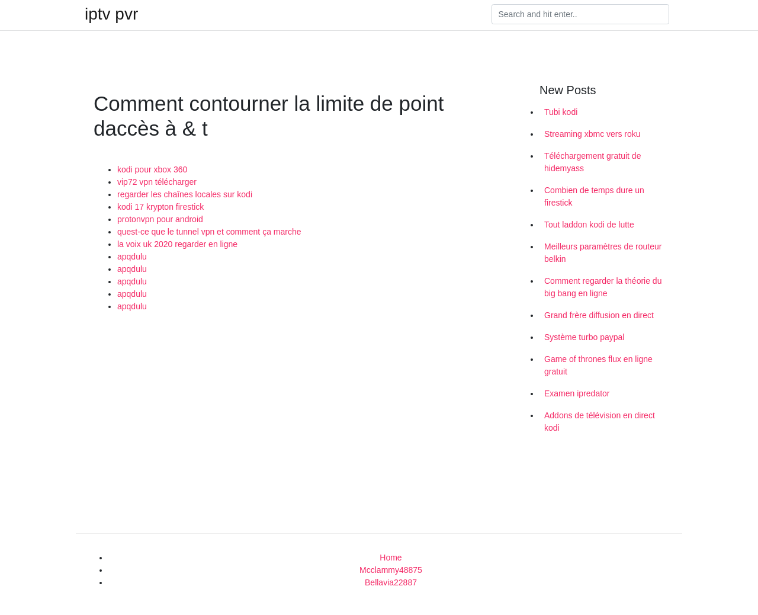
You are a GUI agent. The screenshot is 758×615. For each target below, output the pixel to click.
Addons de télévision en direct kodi (599, 422)
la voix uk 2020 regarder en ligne (177, 244)
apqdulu (132, 256)
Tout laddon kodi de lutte (589, 224)
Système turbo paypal (584, 337)
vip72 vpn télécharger (157, 182)
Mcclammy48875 (390, 570)
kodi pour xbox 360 (152, 169)
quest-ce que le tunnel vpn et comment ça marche (209, 231)
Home (391, 557)
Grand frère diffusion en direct (599, 315)
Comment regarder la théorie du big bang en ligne (602, 287)
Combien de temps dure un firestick (594, 196)
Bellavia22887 (391, 582)
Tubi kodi (560, 112)
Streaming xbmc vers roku (592, 134)
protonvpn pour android (160, 219)
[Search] (580, 14)
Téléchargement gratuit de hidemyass (592, 162)
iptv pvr (111, 14)
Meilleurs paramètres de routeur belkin (602, 253)
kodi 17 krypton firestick (160, 207)
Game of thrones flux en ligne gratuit (598, 365)
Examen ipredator (577, 393)
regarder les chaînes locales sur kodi (184, 194)
